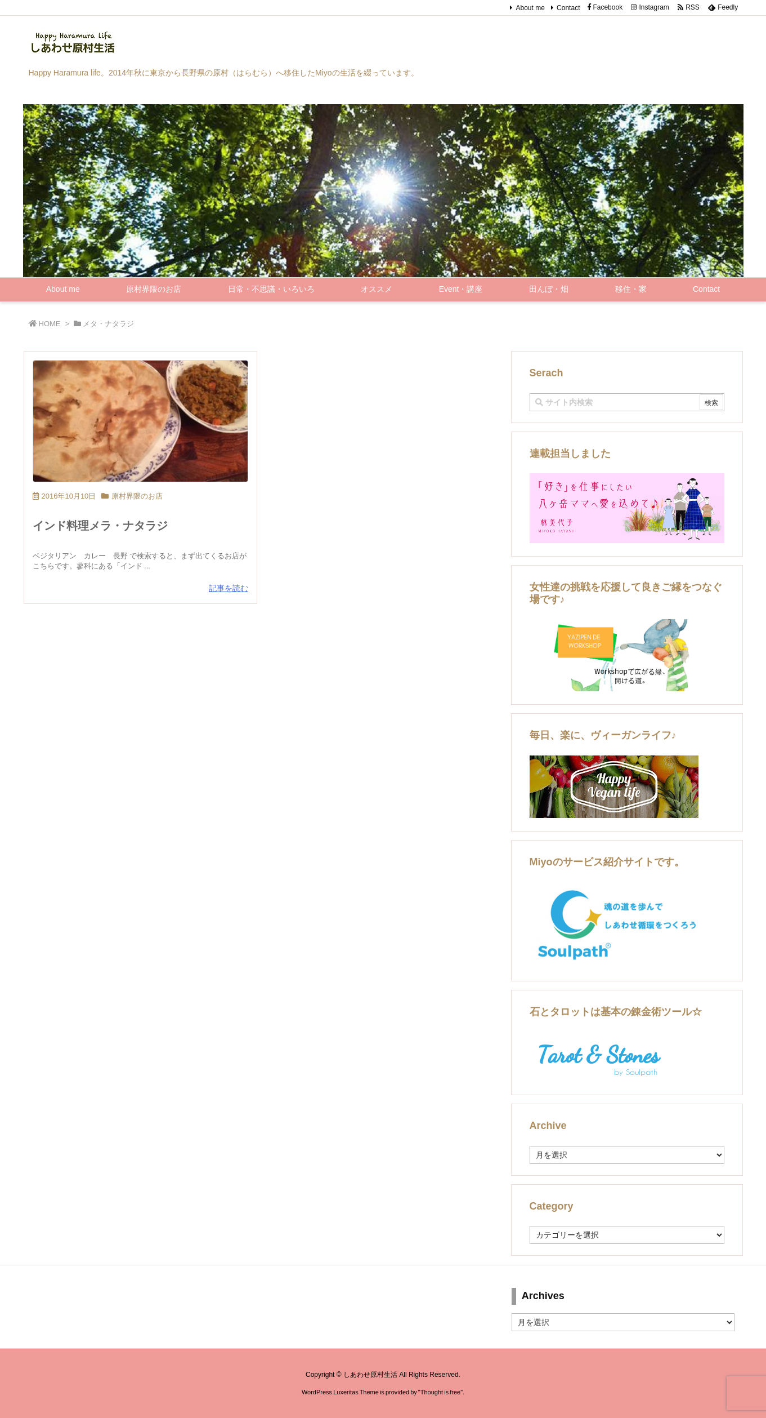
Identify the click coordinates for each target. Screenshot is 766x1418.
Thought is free (440, 1392)
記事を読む (228, 588)
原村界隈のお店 (137, 496)
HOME (50, 323)
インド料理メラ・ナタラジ (100, 525)
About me (530, 8)
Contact (568, 8)
